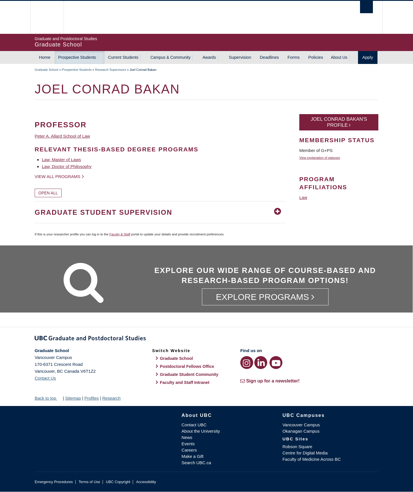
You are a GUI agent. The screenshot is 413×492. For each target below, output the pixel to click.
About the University (201, 431)
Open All (48, 193)
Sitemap (73, 398)
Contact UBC (194, 424)
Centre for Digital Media (305, 452)
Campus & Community (170, 57)
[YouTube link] (276, 362)
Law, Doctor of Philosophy (66, 166)
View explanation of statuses (319, 157)
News (187, 437)
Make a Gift (193, 456)
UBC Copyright (118, 482)
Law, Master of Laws (61, 159)
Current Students (123, 57)
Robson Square (297, 446)
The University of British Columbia (46, 17)
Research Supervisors (110, 69)
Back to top (48, 398)
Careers (189, 450)
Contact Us (45, 378)
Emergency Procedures (54, 482)
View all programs (57, 176)
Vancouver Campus (301, 424)
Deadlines (269, 57)
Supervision (240, 57)
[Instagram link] (246, 362)
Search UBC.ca (196, 462)
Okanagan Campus (300, 431)
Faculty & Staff (119, 234)
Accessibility (146, 482)
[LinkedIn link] (260, 362)
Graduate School (46, 69)
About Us (339, 57)
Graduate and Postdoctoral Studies (206, 339)
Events (188, 443)
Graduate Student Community (189, 374)
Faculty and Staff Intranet (184, 382)
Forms (294, 57)
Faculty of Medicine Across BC (311, 459)
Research (111, 398)
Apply (367, 57)
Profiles (91, 398)
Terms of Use (89, 482)
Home (44, 57)
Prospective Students (77, 57)
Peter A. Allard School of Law (62, 136)
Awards (209, 57)
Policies (315, 57)
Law (303, 197)
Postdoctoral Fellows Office (187, 366)
